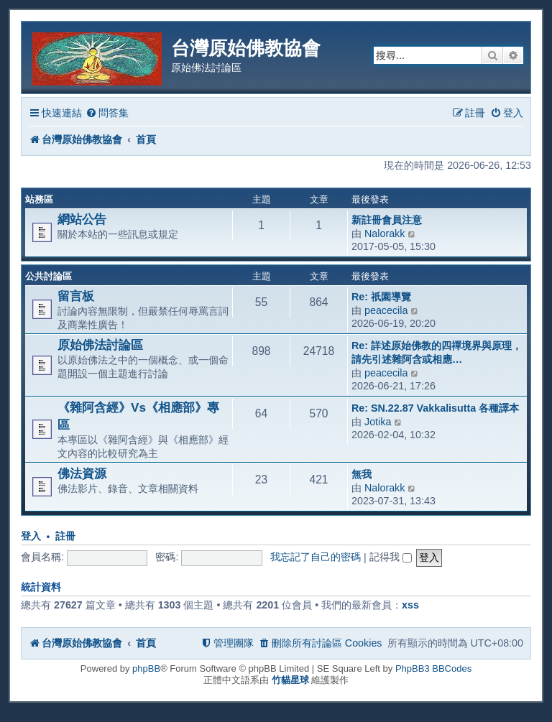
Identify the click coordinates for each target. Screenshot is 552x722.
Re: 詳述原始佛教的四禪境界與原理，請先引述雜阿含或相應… (436, 352)
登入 (31, 536)
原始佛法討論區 (100, 345)
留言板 (76, 296)
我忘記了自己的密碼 (315, 557)
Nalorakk (384, 233)
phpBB (146, 668)
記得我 (390, 557)
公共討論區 (48, 276)
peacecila (386, 310)
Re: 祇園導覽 (381, 296)
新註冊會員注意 (386, 220)
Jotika (377, 421)
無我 (361, 474)
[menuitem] (107, 113)
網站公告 (82, 219)
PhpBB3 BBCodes (433, 668)
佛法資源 (82, 473)
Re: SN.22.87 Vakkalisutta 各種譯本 (435, 408)
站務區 (39, 199)
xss (410, 605)
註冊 (65, 536)
